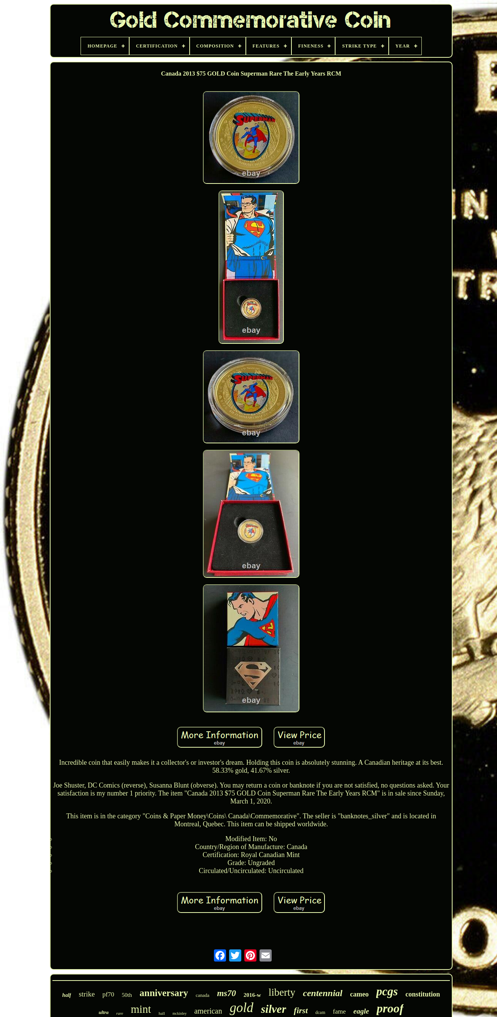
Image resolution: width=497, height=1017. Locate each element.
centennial (322, 993)
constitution (422, 994)
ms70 (226, 993)
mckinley (180, 1013)
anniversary (163, 993)
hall (161, 1013)
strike (87, 994)
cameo (359, 994)
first (301, 1010)
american (208, 1011)
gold (241, 1007)
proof (390, 1008)
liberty (282, 992)
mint (141, 1009)
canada (202, 995)
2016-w (252, 995)
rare (119, 1013)
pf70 (108, 994)
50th (127, 995)
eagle (361, 1011)
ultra (104, 1012)
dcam (320, 1012)
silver (273, 1009)
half (66, 995)
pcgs (387, 991)
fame (339, 1011)
